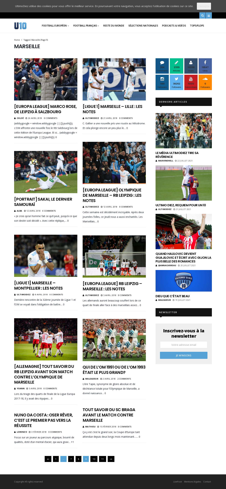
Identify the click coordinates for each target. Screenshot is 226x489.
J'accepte (203, 6)
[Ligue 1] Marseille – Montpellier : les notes (38, 285)
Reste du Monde (113, 25)
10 (94, 459)
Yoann (21, 388)
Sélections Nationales (143, 25)
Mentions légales (192, 481)
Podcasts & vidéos (174, 25)
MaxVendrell (164, 160)
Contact (207, 481)
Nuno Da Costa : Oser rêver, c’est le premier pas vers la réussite (43, 420)
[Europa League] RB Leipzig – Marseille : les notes (112, 286)
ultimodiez (92, 118)
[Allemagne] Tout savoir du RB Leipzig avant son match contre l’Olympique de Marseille (44, 374)
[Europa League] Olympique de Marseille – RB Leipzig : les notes (112, 195)
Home (17, 39)
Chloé (20, 118)
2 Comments (124, 378)
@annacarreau (166, 265)
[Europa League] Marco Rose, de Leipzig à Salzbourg (45, 109)
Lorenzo (22, 432)
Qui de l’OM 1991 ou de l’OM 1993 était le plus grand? (114, 369)
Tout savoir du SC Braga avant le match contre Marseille (109, 415)
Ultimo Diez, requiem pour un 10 (181, 205)
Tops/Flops (197, 25)
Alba (19, 210)
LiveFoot (177, 481)
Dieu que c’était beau (173, 296)
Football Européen (54, 25)
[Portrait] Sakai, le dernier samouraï (43, 201)
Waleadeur (92, 378)
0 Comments (50, 118)
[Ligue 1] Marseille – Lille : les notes (112, 109)
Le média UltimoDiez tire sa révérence (177, 155)
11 (102, 459)
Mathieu (90, 426)
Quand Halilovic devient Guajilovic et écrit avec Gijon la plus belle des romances (183, 257)
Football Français (85, 25)
